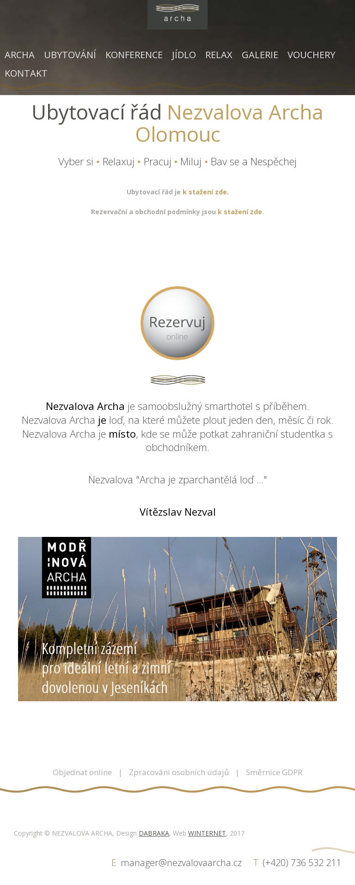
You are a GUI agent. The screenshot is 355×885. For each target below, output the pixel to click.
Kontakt (26, 73)
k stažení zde (205, 191)
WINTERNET (207, 833)
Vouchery (311, 54)
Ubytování (70, 54)
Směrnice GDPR (274, 772)
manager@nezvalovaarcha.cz (181, 862)
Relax (219, 54)
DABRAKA (154, 833)
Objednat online (82, 772)
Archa (20, 54)
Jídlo (184, 54)
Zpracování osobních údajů (179, 772)
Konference (134, 54)
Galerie (260, 54)
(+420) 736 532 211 (302, 862)
